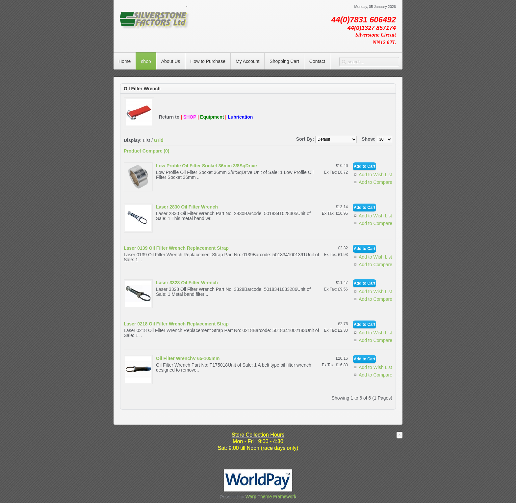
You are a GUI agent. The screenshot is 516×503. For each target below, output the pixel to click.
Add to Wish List (375, 174)
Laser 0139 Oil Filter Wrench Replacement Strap (176, 248)
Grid (159, 140)
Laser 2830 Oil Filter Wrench (187, 207)
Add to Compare (375, 182)
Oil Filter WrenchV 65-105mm (187, 358)
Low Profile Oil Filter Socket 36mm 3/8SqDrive (206, 165)
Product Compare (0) (146, 151)
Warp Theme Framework (270, 496)
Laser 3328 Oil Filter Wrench (187, 282)
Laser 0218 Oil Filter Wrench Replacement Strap (176, 323)
